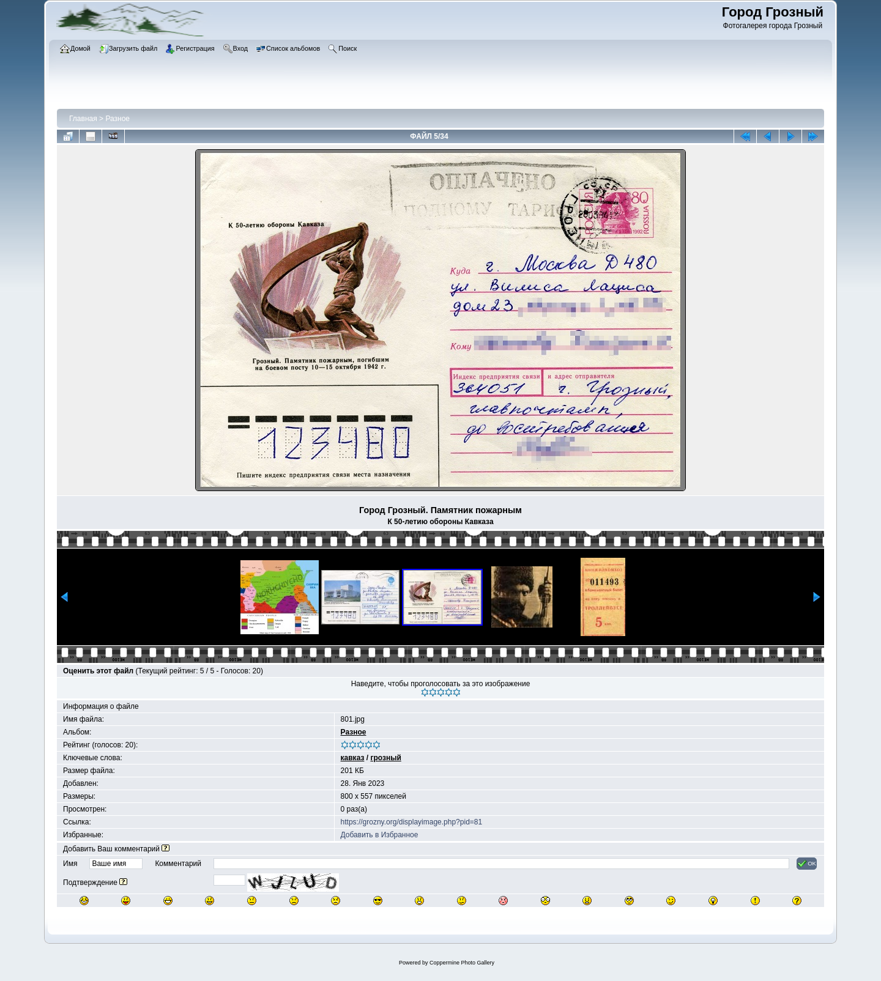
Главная (83, 118)
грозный (385, 757)
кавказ (353, 757)
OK (806, 863)
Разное (117, 118)
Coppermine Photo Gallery (461, 963)
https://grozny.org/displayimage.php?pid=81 (412, 822)
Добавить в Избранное (379, 835)
